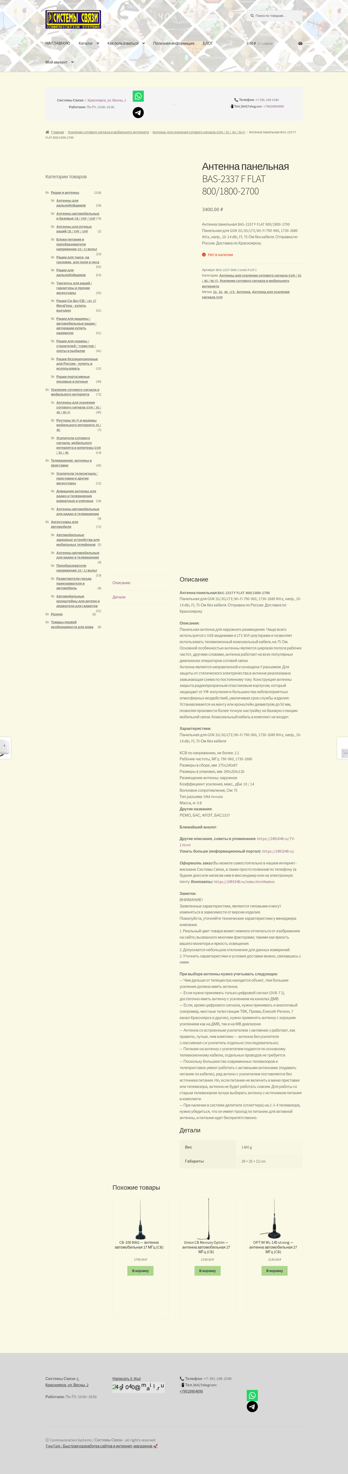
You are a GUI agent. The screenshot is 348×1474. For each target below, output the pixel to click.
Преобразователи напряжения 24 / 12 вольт (76, 568)
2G (215, 292)
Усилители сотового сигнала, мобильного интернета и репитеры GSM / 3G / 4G (78, 445)
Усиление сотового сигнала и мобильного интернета (108, 132)
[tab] (140, 583)
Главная (57, 132)
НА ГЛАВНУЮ (57, 43)
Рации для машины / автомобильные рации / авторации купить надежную (76, 325)
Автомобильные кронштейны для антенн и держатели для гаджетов (78, 601)
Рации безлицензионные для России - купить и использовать (77, 364)
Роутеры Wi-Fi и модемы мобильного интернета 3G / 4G (78, 425)
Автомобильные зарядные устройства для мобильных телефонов (78, 540)
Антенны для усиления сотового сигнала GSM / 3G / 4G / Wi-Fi (198, 132)
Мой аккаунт (56, 62)
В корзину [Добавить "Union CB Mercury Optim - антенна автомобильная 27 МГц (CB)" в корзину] (207, 1271)
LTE (232, 292)
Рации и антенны (65, 192)
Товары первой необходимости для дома (72, 624)
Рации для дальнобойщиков (71, 272)
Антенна (243, 292)
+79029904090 (273, 106)
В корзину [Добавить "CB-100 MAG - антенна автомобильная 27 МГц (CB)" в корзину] (140, 1271)
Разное (57, 614)
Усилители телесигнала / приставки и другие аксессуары (77, 478)
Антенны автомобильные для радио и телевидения (77, 511)
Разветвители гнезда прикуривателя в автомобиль (73, 583)
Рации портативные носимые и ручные (73, 379)
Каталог (86, 43)
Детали (119, 597)
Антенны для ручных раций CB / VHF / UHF (74, 229)
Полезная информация (173, 43)
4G (226, 292)
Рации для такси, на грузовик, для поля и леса (77, 259)
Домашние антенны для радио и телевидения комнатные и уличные (76, 496)
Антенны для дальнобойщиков (71, 203)
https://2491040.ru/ (278, 851)
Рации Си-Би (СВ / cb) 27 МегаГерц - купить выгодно (76, 306)
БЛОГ (208, 43)
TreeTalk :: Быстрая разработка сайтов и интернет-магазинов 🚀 (101, 1446)
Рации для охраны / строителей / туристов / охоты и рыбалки (76, 346)
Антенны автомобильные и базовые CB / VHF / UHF (77, 216)
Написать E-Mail (127, 1378)
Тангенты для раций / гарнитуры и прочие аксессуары (74, 288)
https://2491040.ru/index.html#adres (244, 881)
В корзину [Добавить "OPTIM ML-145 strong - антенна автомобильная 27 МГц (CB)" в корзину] (274, 1271)
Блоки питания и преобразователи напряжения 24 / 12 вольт (76, 244)
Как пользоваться (123, 43)
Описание (121, 582)
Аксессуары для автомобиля (64, 524)
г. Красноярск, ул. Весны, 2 (105, 100)
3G (220, 292)
